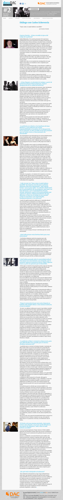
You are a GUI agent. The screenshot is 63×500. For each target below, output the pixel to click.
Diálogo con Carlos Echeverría (38, 14)
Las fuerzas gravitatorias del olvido (39, 13)
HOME (4, 18)
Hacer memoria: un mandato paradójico (40, 12)
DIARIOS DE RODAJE (26, 18)
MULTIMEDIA (37, 18)
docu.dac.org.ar (43, 495)
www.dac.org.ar (51, 497)
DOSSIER (17, 18)
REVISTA (11, 18)
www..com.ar (44, 492)
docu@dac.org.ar (52, 495)
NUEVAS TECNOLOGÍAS (48, 18)
